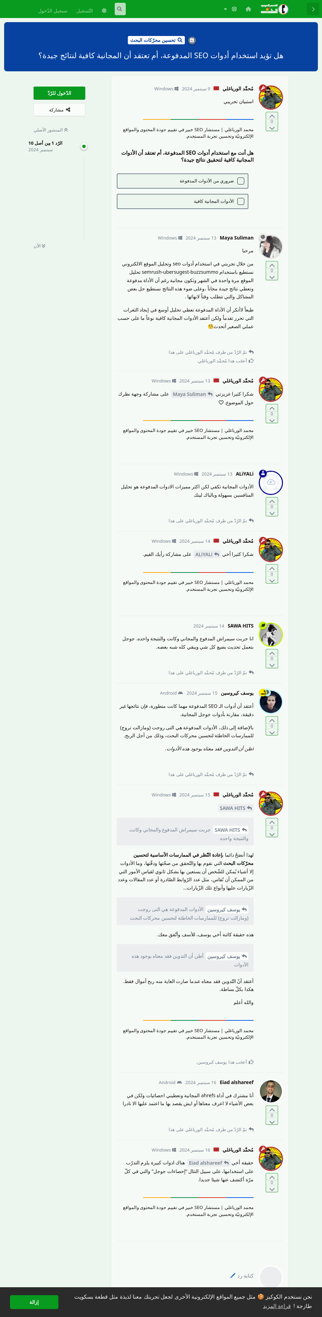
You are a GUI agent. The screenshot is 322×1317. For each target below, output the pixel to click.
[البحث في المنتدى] (120, 9)
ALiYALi (203, 554)
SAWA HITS (232, 808)
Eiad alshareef (205, 1163)
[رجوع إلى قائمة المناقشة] (313, 9)
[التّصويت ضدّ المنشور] (272, 127)
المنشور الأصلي (51, 130)
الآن (39, 246)
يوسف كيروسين (223, 909)
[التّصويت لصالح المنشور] (272, 115)
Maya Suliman (189, 394)
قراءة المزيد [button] (277, 1306)
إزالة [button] (34, 1302)
